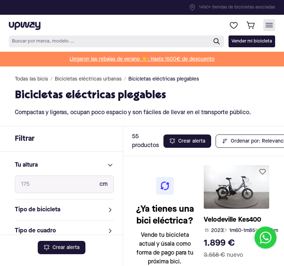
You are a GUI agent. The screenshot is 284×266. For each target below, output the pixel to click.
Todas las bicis (31, 79)
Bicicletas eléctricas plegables (163, 79)
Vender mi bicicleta (251, 41)
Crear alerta (62, 247)
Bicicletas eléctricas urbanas (88, 79)
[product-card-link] (237, 214)
